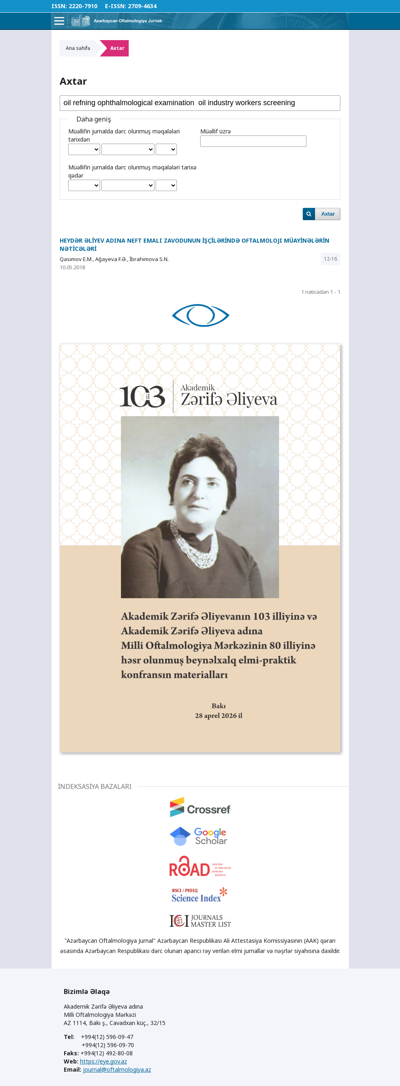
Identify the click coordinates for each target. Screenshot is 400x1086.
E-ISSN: (115, 6)
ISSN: (59, 6)
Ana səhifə (78, 48)
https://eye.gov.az (103, 1061)
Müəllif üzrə (215, 131)
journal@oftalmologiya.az (117, 1069)
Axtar (328, 214)
